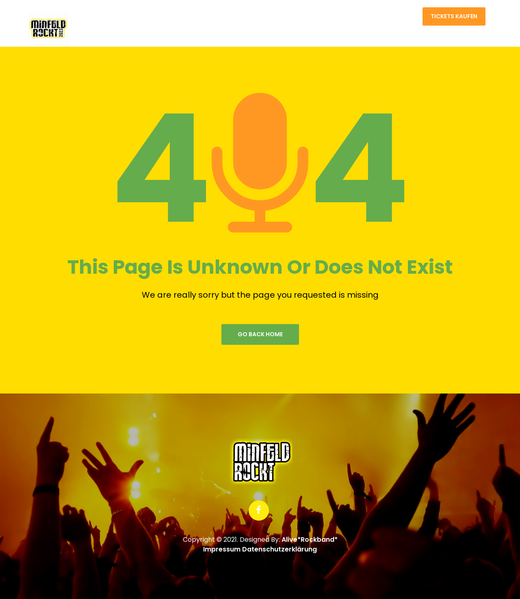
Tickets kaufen (454, 16)
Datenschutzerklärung (279, 549)
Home (362, 16)
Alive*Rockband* (310, 539)
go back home (260, 334)
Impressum (221, 549)
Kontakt (399, 16)
